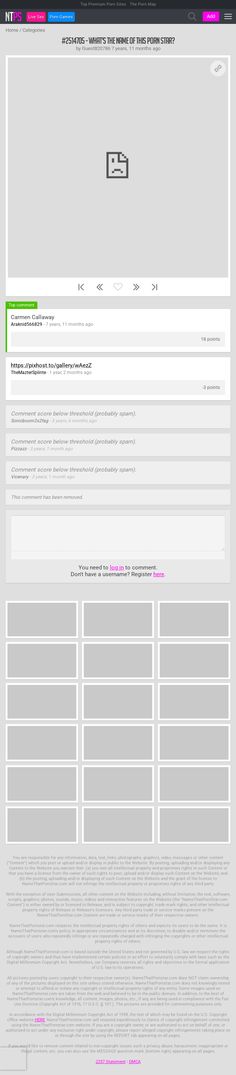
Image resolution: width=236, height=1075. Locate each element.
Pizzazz (19, 448)
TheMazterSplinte (28, 372)
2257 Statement (111, 1061)
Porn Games (61, 17)
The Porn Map (143, 4)
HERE (40, 1019)
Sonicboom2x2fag (29, 420)
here (158, 574)
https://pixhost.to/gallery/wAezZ (51, 365)
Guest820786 (96, 48)
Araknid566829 (26, 324)
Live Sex (36, 17)
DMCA (135, 1061)
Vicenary (19, 476)
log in (117, 567)
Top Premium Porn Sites (103, 4)
